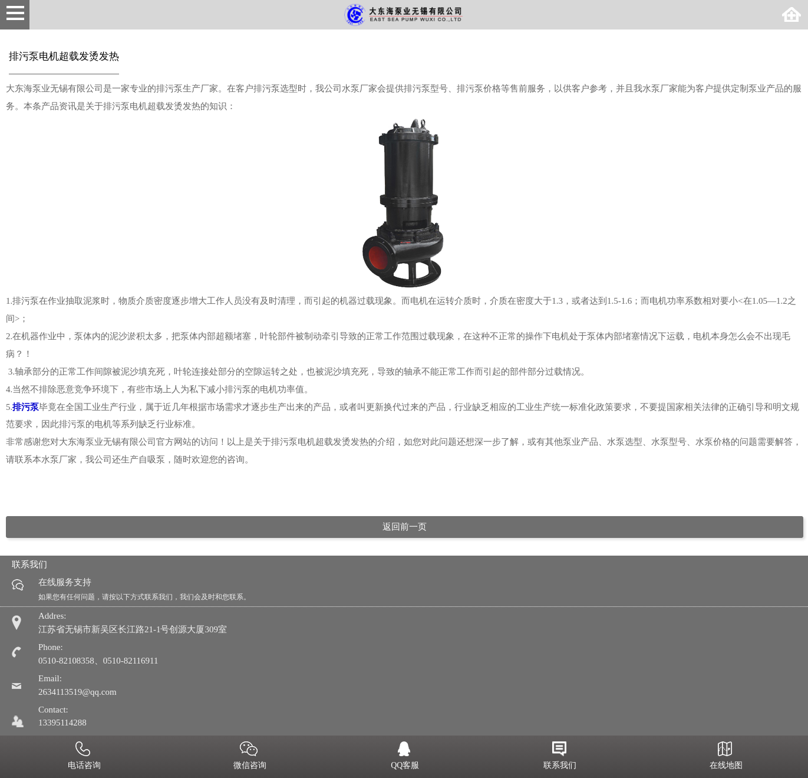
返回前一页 (404, 526)
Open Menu (14, 14)
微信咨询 (249, 756)
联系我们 (559, 756)
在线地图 (725, 756)
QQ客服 (404, 756)
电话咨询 (83, 756)
